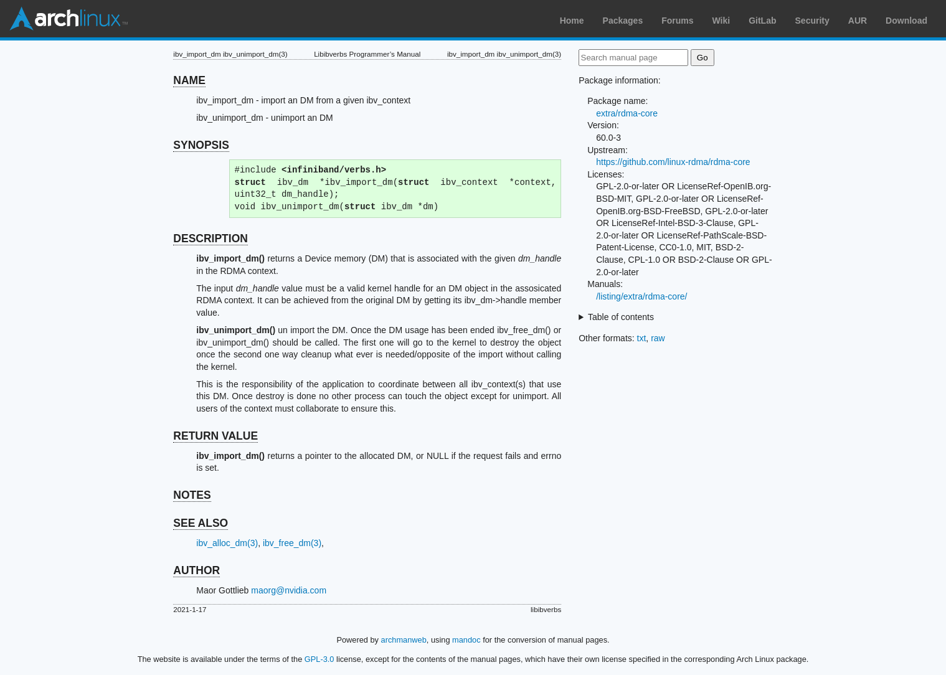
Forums (677, 21)
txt (641, 338)
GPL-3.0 (319, 659)
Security (812, 21)
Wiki (721, 21)
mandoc (466, 639)
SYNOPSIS (201, 145)
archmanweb (404, 639)
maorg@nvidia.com (288, 590)
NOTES (191, 495)
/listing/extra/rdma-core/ (641, 296)
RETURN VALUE (215, 436)
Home (572, 21)
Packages (623, 21)
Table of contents (621, 317)
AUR (857, 21)
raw (658, 338)
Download (906, 21)
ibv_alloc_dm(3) (227, 543)
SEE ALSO (200, 523)
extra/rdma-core (627, 113)
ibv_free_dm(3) (292, 543)
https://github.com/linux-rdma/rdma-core (673, 162)
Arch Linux (68, 18)
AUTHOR (196, 570)
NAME (189, 80)
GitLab (762, 21)
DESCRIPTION (210, 238)
